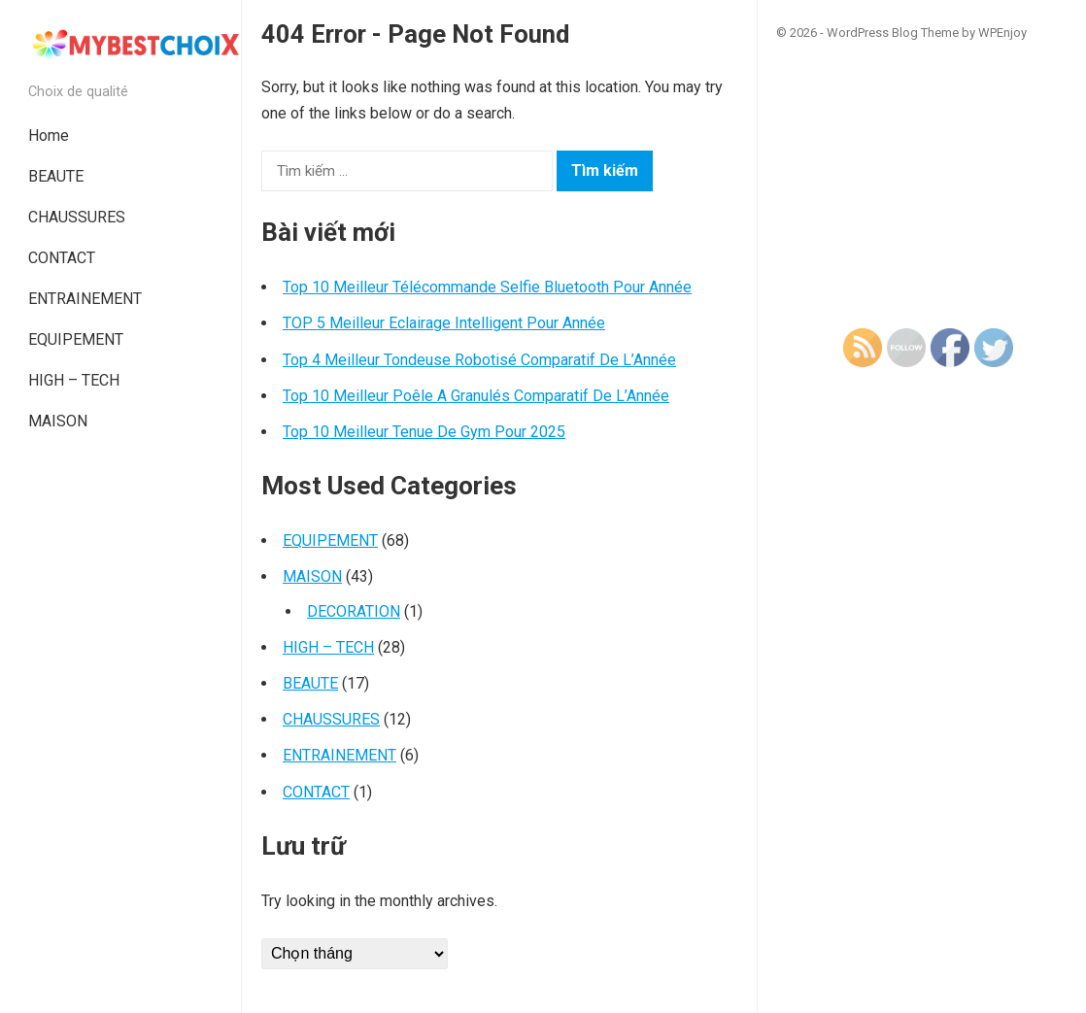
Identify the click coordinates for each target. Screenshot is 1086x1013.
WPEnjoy (1002, 32)
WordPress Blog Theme (893, 32)
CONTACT (61, 258)
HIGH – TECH (73, 380)
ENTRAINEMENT (85, 298)
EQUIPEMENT (75, 339)
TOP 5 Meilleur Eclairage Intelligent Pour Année (444, 323)
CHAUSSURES (76, 217)
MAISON (57, 421)
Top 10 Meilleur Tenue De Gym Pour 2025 (424, 431)
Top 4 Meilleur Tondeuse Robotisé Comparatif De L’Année (479, 360)
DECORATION (353, 611)
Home (48, 135)
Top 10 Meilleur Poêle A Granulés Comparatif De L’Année (476, 396)
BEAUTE (56, 176)
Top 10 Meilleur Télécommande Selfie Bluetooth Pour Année (487, 287)
